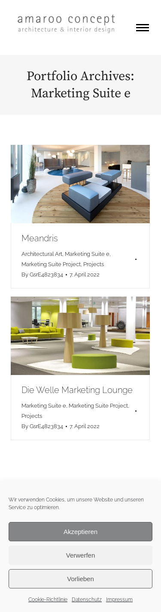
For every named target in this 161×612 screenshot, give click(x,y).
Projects (93, 264)
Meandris (39, 238)
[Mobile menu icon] (142, 27)
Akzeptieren (80, 531)
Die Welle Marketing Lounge (77, 390)
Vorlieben (80, 578)
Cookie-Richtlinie (47, 600)
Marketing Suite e (87, 254)
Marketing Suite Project (51, 264)
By (42, 274)
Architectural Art (41, 254)
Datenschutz (87, 600)
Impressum (119, 600)
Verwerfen (80, 555)
